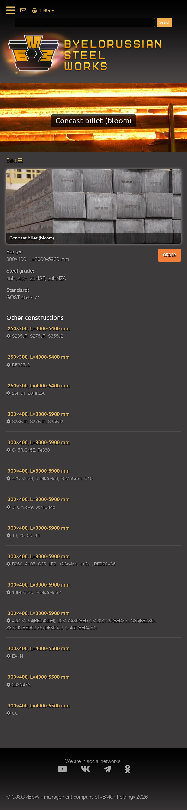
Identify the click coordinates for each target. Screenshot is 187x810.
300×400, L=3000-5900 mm (38, 414)
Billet (14, 160)
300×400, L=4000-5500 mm (38, 648)
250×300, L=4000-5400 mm (38, 328)
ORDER (169, 255)
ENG (43, 11)
